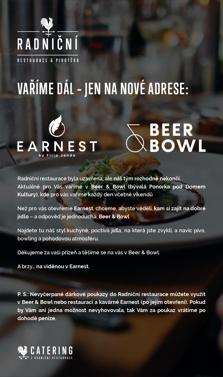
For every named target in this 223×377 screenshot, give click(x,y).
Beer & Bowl (108, 187)
